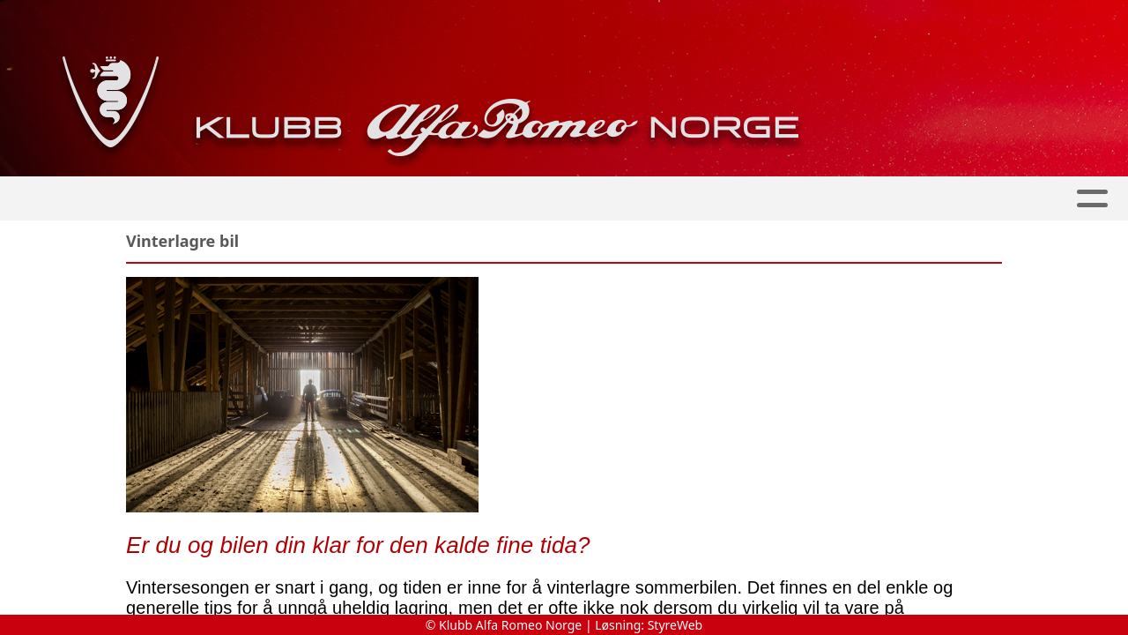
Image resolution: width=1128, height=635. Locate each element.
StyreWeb (675, 624)
